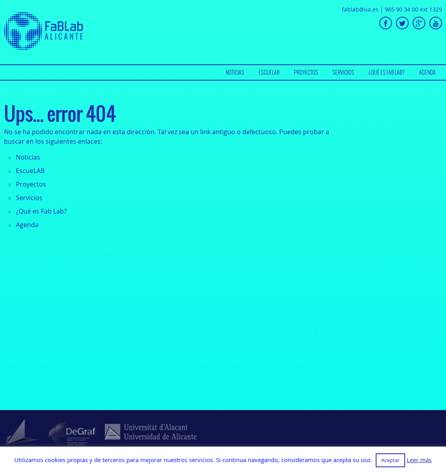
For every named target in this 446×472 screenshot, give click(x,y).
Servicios (343, 72)
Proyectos (306, 72)
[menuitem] (235, 72)
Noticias (235, 72)
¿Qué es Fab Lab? (387, 72)
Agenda (427, 72)
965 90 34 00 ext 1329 (413, 9)
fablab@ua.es (360, 9)
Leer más (419, 460)
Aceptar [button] (390, 460)
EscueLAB (269, 72)
